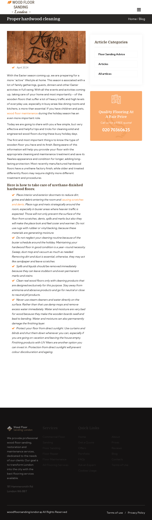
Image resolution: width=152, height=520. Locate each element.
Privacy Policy (136, 512)
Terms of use (115, 512)
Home (132, 19)
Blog (142, 19)
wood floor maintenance (22, 113)
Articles (103, 64)
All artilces (104, 74)
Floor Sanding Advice (111, 54)
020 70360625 (116, 130)
